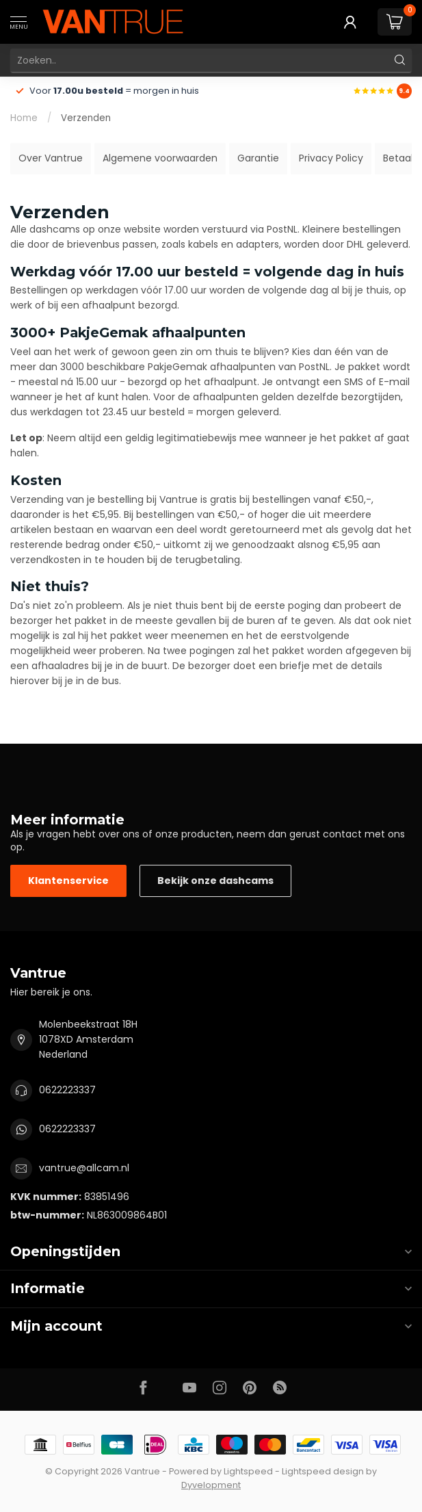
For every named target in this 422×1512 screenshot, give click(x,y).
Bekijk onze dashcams (215, 880)
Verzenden (86, 118)
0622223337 (67, 1090)
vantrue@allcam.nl (84, 1168)
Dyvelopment (211, 1485)
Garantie (258, 158)
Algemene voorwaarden (160, 158)
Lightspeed (248, 1471)
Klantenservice (68, 880)
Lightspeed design (323, 1471)
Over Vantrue (50, 158)
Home (24, 118)
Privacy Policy (331, 158)
